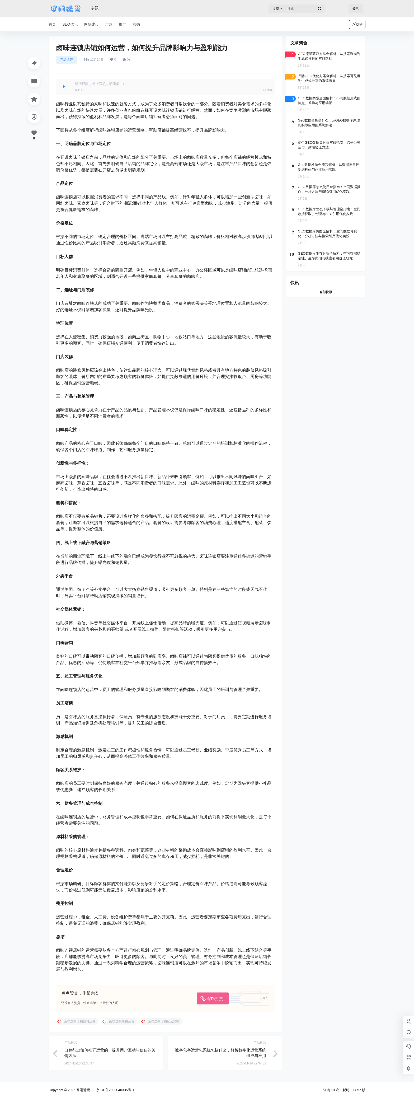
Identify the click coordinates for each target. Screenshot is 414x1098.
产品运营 (66, 60)
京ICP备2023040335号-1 (115, 1090)
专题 (94, 8)
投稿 (357, 24)
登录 (355, 8)
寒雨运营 (82, 1090)
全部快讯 (325, 292)
